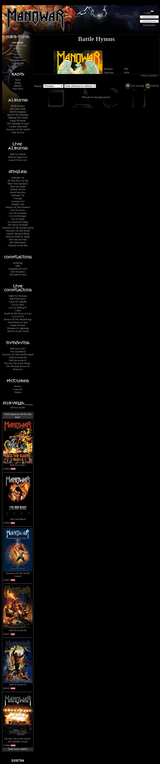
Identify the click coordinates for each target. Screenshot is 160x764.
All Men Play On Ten (17, 180)
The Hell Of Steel (17, 274)
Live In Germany (18, 213)
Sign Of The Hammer (18, 114)
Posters (17, 386)
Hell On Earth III (18, 357)
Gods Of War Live (18, 160)
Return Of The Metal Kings (18, 319)
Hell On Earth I (18, 348)
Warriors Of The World (18, 129)
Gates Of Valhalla (18, 301)
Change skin (18, 63)
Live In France (17, 210)
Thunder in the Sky (18, 245)
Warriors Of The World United (17, 227)
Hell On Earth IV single (18, 236)
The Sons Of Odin (18, 239)
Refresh (152, 85)
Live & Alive (18, 304)
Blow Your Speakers (18, 183)
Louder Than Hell (18, 126)
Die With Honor (18, 242)
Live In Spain (17, 219)
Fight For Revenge (17, 295)
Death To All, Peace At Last (17, 313)
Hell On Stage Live (17, 157)
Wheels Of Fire (17, 189)
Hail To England (18, 111)
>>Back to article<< (149, 75)
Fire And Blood (17, 351)
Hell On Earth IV (18, 360)
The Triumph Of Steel (18, 123)
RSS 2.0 (18, 54)
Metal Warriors (18, 192)
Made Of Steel (18, 325)
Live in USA (18, 316)
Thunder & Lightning (18, 328)
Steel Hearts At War (18, 322)
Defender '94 (17, 195)
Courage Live (18, 201)
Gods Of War (17, 132)
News (17, 79)
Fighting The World (18, 117)
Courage (17, 198)
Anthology (18, 263)
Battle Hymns (18, 106)
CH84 (18, 310)
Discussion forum (17, 45)
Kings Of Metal (17, 120)
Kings (18, 82)
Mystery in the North (17, 331)
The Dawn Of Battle (18, 224)
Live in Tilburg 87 (18, 307)
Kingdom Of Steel (18, 268)
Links (18, 51)
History (18, 85)
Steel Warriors (18, 271)
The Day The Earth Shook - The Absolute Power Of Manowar (17, 366)
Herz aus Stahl (17, 186)
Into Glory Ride (18, 109)
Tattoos (18, 392)
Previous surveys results (21, 406)
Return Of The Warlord (18, 207)
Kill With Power (18, 298)
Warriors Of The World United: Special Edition (18, 232)
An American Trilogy (17, 222)
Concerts (17, 389)
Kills (17, 265)
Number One (17, 204)
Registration (149, 25)
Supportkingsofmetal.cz (18, 59)
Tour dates (18, 88)
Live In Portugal (18, 216)
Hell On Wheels (18, 154)
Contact (18, 48)
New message (134, 85)
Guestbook (17, 42)
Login (148, 12)
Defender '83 (17, 177)
